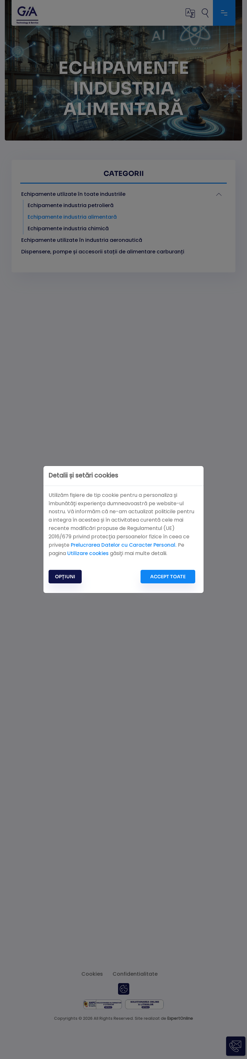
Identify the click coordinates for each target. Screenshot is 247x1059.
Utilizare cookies (88, 553)
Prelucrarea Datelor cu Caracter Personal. (125, 544)
